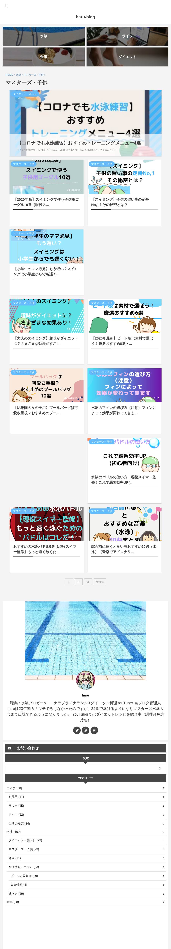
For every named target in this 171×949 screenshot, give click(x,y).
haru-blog (85, 17)
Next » (100, 581)
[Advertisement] (124, 262)
